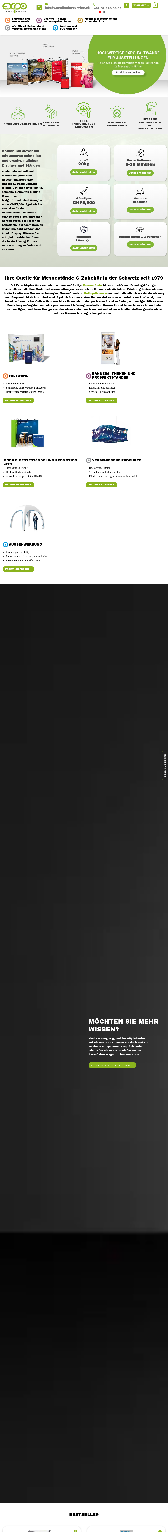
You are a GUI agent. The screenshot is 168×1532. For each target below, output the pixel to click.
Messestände (92, 285)
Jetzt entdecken (83, 172)
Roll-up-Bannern (95, 293)
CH (102, 12)
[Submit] (39, 7)
